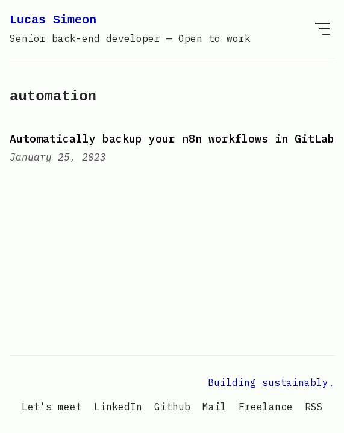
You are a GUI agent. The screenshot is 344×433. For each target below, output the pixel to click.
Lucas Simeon (130, 29)
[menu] (322, 29)
